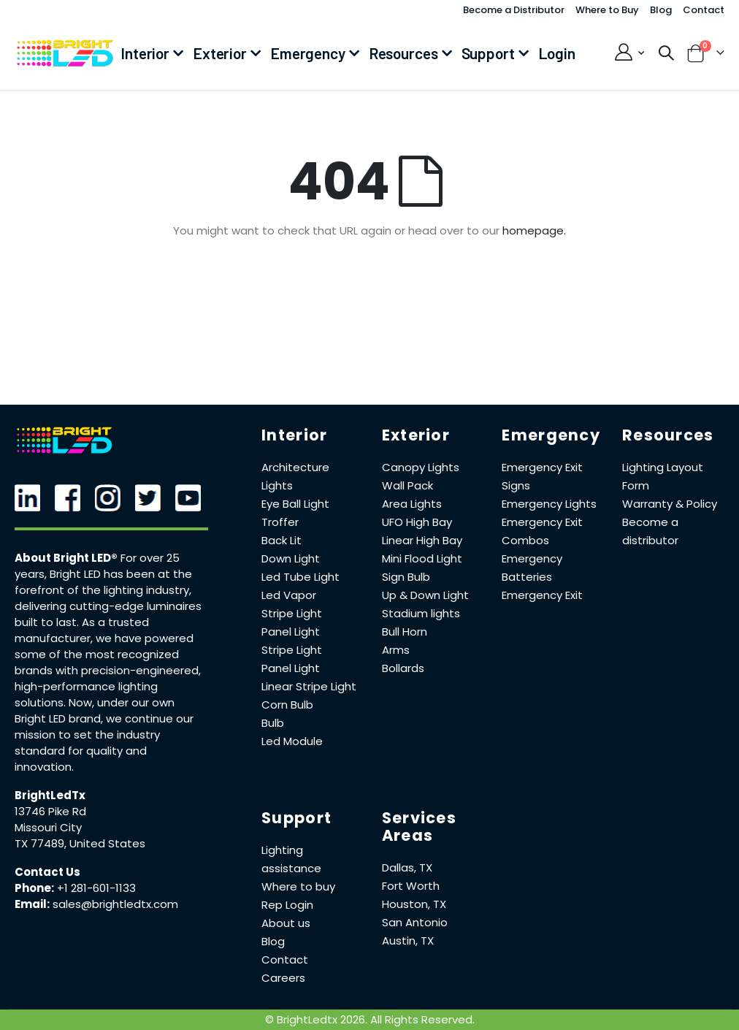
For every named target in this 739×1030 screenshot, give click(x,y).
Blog (661, 10)
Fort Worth (411, 885)
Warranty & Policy (669, 503)
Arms (396, 649)
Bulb (272, 722)
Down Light (290, 558)
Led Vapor (288, 595)
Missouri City (48, 827)
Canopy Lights (420, 467)
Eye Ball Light (295, 503)
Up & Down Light (425, 595)
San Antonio (415, 922)
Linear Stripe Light (308, 686)
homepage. (534, 230)
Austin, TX (408, 940)
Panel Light (290, 631)
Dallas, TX (407, 867)
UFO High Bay (417, 522)
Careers (283, 977)
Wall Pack (407, 485)
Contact (703, 10)
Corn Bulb (287, 704)
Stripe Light (291, 613)
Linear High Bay (422, 540)
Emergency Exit (542, 595)
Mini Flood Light (422, 558)
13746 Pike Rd (50, 811)
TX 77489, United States (80, 843)
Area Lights (412, 503)
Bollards (403, 668)
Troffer (280, 522)
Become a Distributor (513, 10)
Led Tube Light (300, 576)
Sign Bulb (406, 576)
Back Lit (281, 540)
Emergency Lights (549, 503)
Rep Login (287, 904)
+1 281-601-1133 (96, 888)
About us (285, 923)
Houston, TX (414, 904)
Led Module (292, 741)
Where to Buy (607, 10)
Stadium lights (421, 613)
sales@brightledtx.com (115, 904)
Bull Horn (404, 631)
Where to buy (298, 886)
